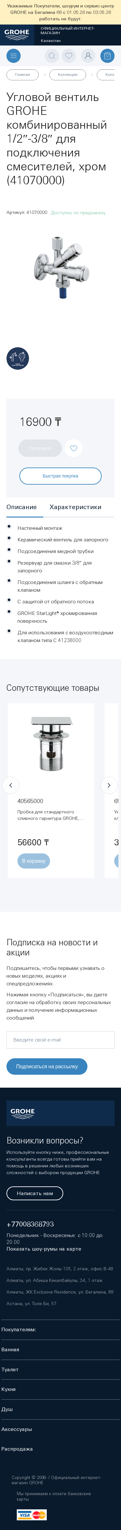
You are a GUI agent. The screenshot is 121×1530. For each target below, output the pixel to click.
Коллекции (67, 74)
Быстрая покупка (60, 476)
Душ (7, 1409)
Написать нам (35, 1193)
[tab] (24, 508)
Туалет (10, 1369)
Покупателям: (18, 1329)
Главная (22, 74)
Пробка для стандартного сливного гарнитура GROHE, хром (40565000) (48, 818)
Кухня (8, 1389)
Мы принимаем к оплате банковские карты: (54, 1496)
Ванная (10, 1349)
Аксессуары (16, 1429)
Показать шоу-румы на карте (43, 1249)
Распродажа (17, 1449)
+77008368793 (30, 1224)
